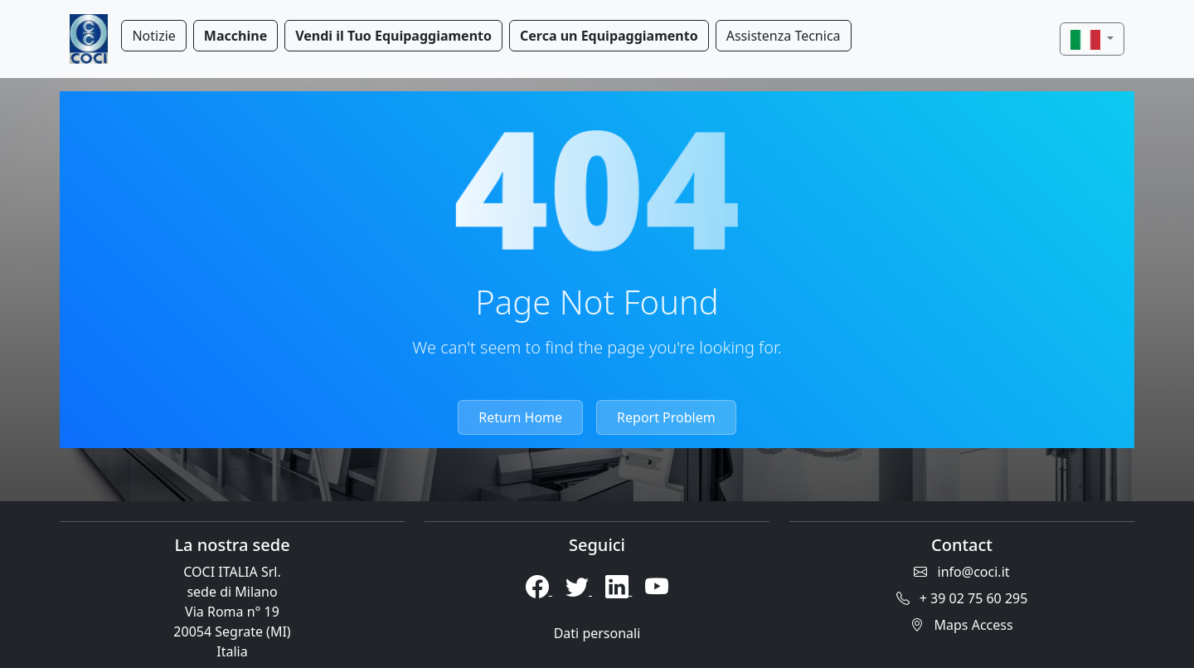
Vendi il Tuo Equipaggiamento (393, 36)
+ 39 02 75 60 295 (962, 598)
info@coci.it (961, 572)
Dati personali (597, 633)
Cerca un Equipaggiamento (609, 36)
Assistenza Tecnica (783, 36)
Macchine (235, 36)
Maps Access (961, 625)
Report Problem (666, 417)
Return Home (520, 417)
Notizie (153, 36)
